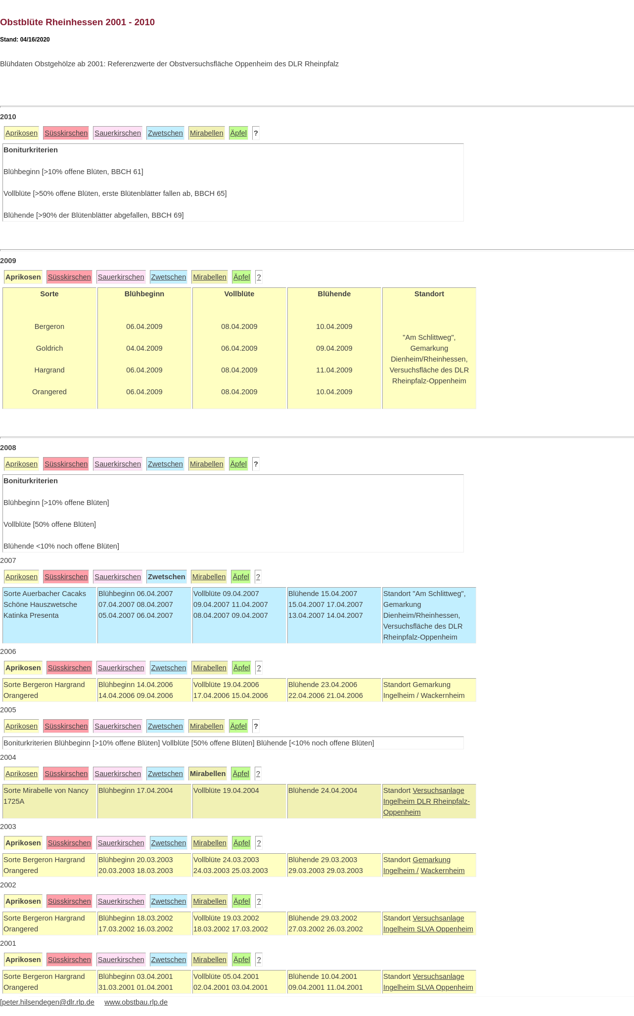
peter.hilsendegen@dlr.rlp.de (48, 1002)
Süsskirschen (66, 133)
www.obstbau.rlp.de (136, 1002)
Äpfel (238, 133)
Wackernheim (443, 871)
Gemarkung (431, 860)
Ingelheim (400, 801)
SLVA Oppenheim (445, 929)
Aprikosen (21, 133)
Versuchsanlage (438, 790)
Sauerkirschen (117, 133)
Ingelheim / (401, 871)
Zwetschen (165, 133)
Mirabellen (207, 133)
